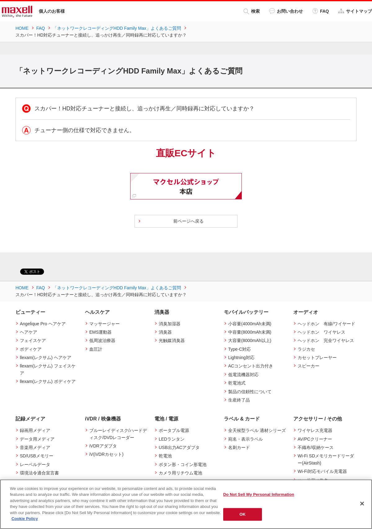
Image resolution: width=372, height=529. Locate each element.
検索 (251, 11)
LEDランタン (171, 439)
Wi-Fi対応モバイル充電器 (322, 471)
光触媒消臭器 (172, 340)
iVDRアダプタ (103, 445)
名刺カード (239, 447)
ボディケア (31, 349)
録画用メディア (35, 430)
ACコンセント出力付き (250, 365)
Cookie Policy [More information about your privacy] (24, 518)
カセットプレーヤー (317, 357)
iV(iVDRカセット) (106, 454)
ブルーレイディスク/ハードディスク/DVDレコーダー (118, 434)
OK (243, 514)
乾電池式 (237, 382)
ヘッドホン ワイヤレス (321, 332)
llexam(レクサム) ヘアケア (45, 357)
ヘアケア (28, 332)
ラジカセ (306, 349)
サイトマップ (355, 11)
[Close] (362, 503)
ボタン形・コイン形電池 (182, 464)
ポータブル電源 (174, 430)
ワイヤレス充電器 (315, 430)
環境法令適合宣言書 (39, 472)
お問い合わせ (286, 11)
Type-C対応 (239, 349)
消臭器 (165, 332)
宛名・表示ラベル (245, 439)
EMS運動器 (100, 332)
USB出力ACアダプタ (179, 447)
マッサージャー (104, 323)
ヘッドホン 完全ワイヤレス (326, 340)
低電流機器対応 (243, 374)
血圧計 (95, 349)
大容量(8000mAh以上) (249, 340)
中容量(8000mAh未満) (249, 332)
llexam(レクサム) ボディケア (48, 381)
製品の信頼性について (250, 391)
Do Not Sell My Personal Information (258, 494)
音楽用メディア (35, 447)
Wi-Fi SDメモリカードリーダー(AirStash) (326, 459)
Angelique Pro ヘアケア (43, 323)
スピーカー (308, 365)
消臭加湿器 (169, 323)
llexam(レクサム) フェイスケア (48, 369)
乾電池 (165, 455)
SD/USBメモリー (36, 455)
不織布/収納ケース (316, 447)
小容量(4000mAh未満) (249, 323)
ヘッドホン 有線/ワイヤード (326, 323)
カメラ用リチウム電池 (180, 472)
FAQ (320, 11)
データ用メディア (37, 439)
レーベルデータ (35, 464)
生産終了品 (239, 400)
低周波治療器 (102, 340)
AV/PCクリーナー (315, 439)
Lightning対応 (241, 357)
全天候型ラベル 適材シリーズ (257, 430)
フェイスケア (33, 340)
